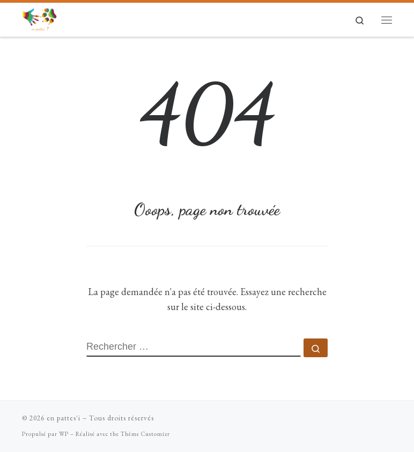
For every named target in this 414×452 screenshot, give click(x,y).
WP (64, 434)
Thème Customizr (145, 434)
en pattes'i (63, 418)
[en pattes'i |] (39, 17)
